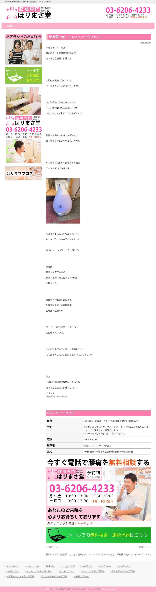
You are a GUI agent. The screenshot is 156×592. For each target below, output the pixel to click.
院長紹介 (50, 566)
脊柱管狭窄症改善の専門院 (54, 576)
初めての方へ (33, 566)
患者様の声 (87, 566)
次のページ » (145, 547)
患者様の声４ (13, 571)
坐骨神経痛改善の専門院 (123, 571)
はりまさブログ (66, 571)
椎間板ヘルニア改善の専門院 (20, 576)
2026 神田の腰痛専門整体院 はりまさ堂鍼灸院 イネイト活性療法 (75, 589)
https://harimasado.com (57, 396)
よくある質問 (68, 566)
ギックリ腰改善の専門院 (93, 571)
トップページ (13, 566)
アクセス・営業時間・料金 (39, 571)
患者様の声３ (124, 566)
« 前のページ (52, 547)
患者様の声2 (105, 566)
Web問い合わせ (81, 576)
